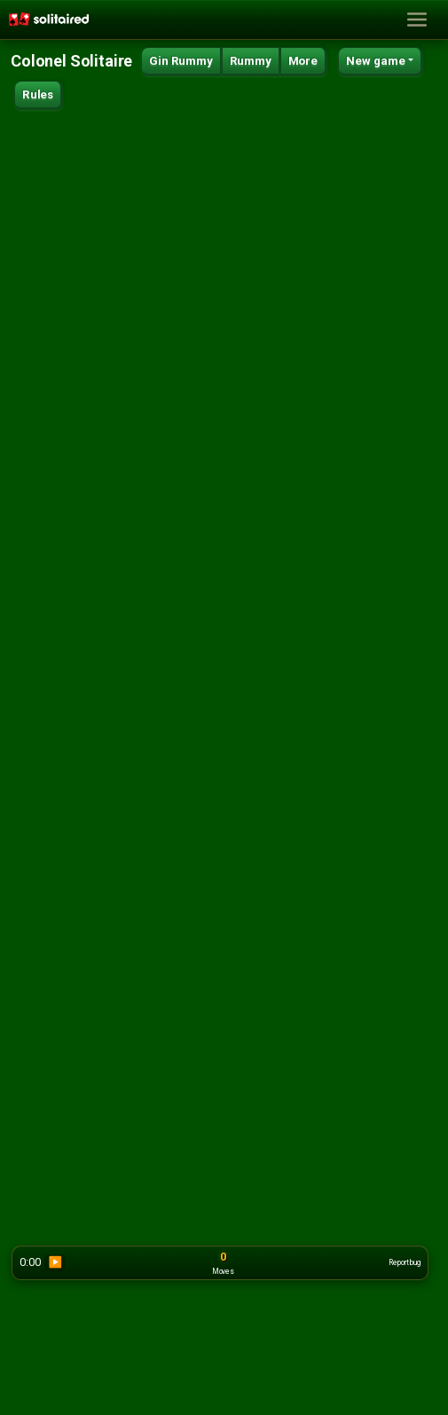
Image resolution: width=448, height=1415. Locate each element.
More (303, 60)
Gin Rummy (181, 60)
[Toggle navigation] (417, 20)
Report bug (404, 1262)
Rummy (250, 60)
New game (375, 60)
